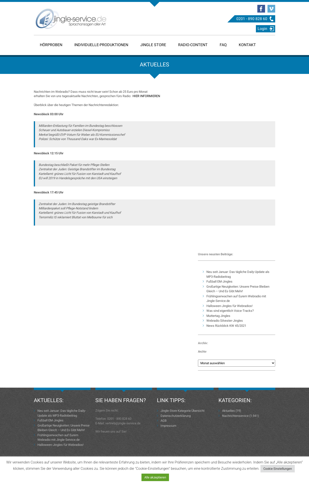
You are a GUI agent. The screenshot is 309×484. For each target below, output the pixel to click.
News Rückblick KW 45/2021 (226, 325)
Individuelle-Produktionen (101, 45)
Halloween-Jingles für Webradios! (229, 306)
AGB (164, 420)
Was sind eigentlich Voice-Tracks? (230, 311)
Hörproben (51, 45)
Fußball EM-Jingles (219, 281)
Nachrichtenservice (235, 416)
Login (262, 28)
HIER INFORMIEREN (146, 96)
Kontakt (247, 45)
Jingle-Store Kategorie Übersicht (182, 411)
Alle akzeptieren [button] (155, 477)
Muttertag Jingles (218, 316)
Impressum (168, 425)
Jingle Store (153, 45)
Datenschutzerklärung (176, 416)
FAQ (223, 45)
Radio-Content (193, 45)
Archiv (202, 351)
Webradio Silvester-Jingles (224, 320)
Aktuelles (228, 411)
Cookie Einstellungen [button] (277, 468)
